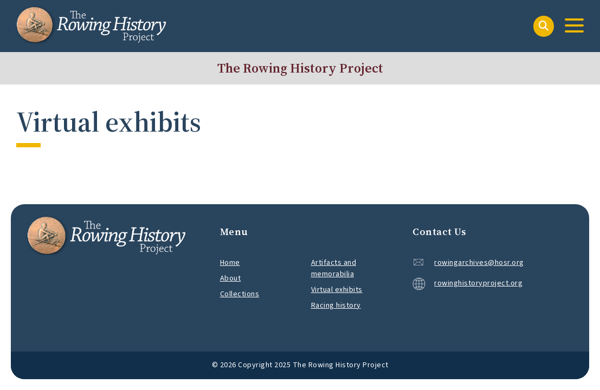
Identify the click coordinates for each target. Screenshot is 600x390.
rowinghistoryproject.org (467, 283)
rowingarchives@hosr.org (479, 262)
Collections (240, 294)
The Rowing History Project (300, 68)
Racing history (336, 305)
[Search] (543, 26)
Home (230, 262)
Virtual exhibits (337, 289)
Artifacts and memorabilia (334, 268)
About (230, 278)
